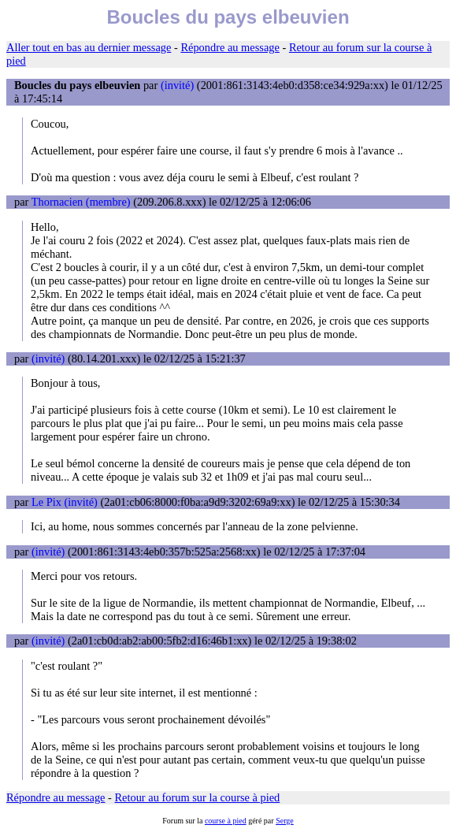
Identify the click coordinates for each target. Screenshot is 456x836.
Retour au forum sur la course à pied (197, 797)
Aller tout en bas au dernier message (88, 47)
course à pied (226, 820)
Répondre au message (229, 47)
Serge (285, 820)
